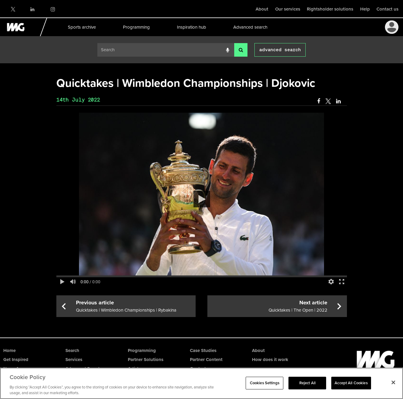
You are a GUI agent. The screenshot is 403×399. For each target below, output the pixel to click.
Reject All (307, 383)
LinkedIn (32, 9)
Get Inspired (15, 359)
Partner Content (206, 359)
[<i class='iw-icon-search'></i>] (240, 50)
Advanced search (250, 27)
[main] (202, 196)
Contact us (387, 9)
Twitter (13, 9)
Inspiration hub (191, 27)
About (262, 9)
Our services (287, 9)
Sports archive (82, 27)
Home (9, 350)
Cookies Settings (264, 383)
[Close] (393, 382)
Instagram (52, 9)
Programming (136, 27)
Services (73, 359)
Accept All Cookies (351, 383)
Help (365, 9)
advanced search (280, 50)
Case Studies (203, 350)
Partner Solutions (145, 359)
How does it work (270, 359)
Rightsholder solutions (330, 9)
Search (72, 350)
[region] (201, 383)
